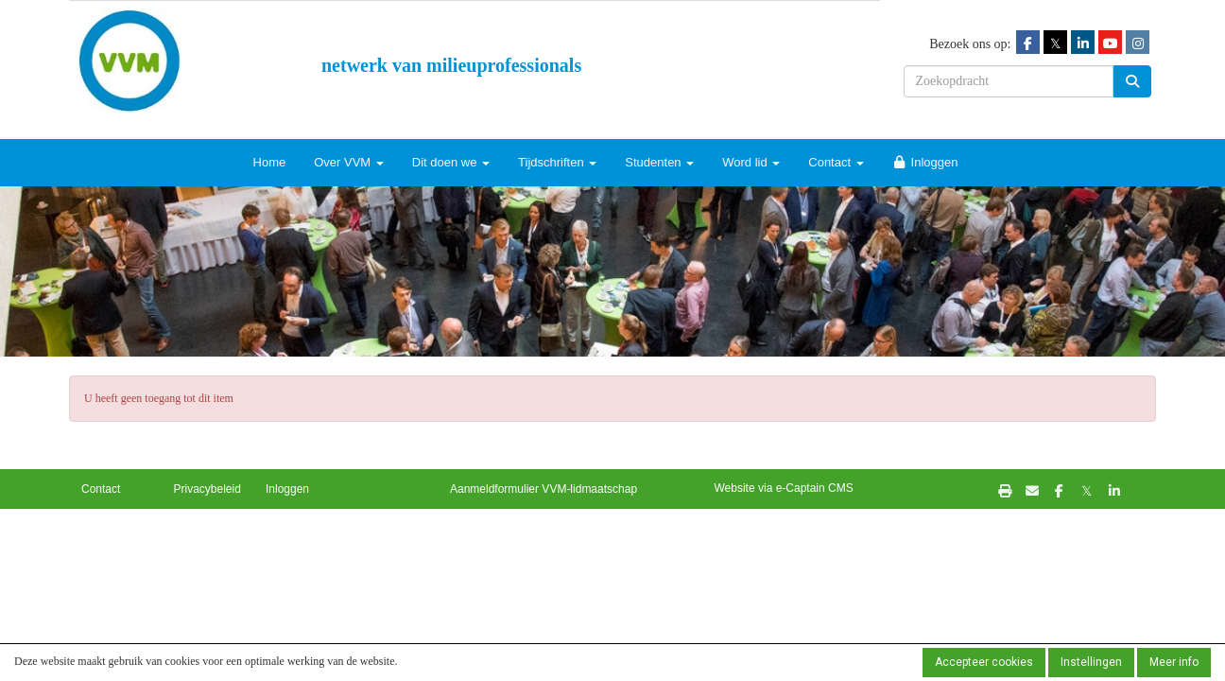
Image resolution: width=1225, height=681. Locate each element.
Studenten (659, 162)
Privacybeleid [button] (207, 489)
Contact (835, 162)
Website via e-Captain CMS (784, 488)
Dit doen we (451, 162)
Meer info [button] (1174, 662)
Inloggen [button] (287, 489)
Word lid (751, 162)
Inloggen (925, 162)
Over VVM (349, 162)
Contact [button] (100, 489)
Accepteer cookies (984, 662)
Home (269, 162)
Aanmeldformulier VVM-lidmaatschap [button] (543, 489)
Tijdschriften (557, 162)
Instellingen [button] (1091, 662)
